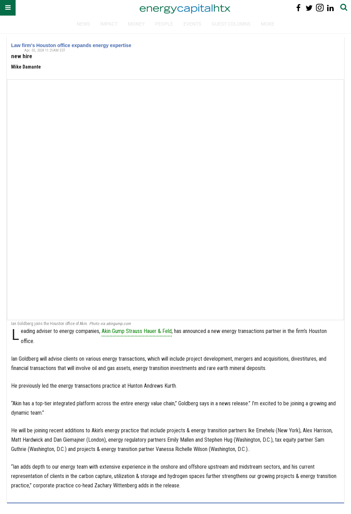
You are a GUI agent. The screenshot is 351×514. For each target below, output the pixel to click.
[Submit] (343, 7)
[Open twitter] (309, 8)
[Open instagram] (319, 8)
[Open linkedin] (330, 8)
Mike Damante (26, 66)
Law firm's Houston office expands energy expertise (71, 45)
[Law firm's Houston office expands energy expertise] (175, 199)
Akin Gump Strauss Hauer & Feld (137, 331)
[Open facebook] (298, 8)
